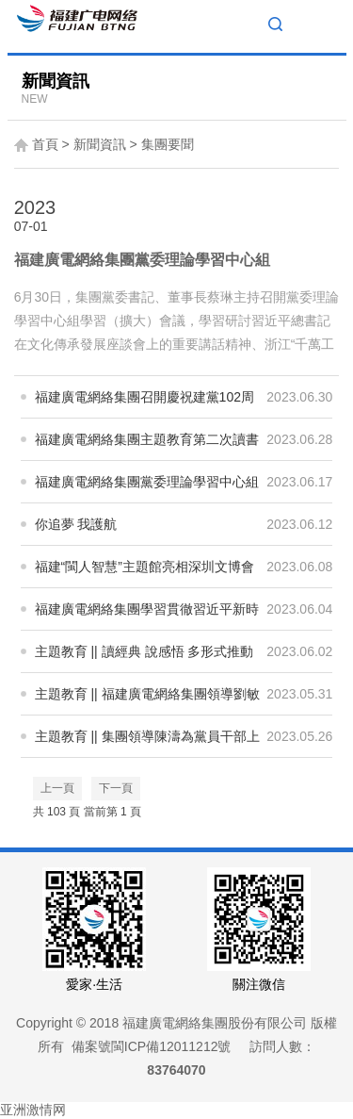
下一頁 (116, 788)
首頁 (45, 144)
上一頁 (57, 788)
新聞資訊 (99, 144)
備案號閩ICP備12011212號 (152, 1046)
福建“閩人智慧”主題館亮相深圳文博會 (144, 566)
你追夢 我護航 (76, 524)
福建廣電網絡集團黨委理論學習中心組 (142, 260)
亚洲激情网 (33, 1109)
